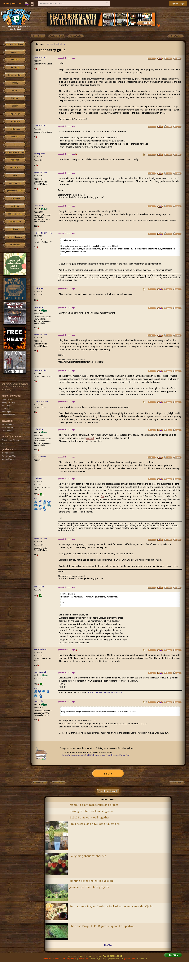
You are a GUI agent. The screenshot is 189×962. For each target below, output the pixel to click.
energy (15, 83)
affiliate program (69, 959)
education (15, 168)
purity (15, 106)
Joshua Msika (40, 58)
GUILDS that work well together (89, 817)
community (15, 121)
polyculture (60, 44)
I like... (36, 499)
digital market (15, 214)
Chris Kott (39, 478)
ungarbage (15, 114)
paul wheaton (129, 959)
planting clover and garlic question (91, 880)
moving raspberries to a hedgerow (91, 811)
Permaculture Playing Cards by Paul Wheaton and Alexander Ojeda (111, 906)
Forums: (40, 44)
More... (108, 945)
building (15, 67)
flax (102, 496)
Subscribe (16, 4)
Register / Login (178, 4)
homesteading (15, 75)
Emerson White (41, 401)
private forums (15, 237)
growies (14, 52)
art (14, 145)
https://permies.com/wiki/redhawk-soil (105, 692)
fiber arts (14, 137)
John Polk (38, 701)
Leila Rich (38, 205)
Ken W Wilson (40, 649)
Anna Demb (39, 587)
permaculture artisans (14, 152)
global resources (15, 191)
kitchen (14, 98)
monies (15, 91)
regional (15, 160)
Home (6, 3)
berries (50, 44)
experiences (15, 183)
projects (15, 206)
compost (90, 438)
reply (108, 773)
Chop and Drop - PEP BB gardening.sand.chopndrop (102, 926)
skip (15, 175)
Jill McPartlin (40, 457)
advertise (56, 959)
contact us (47, 959)
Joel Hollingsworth (43, 233)
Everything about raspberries (88, 856)
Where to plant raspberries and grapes (94, 804)
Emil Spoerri (39, 154)
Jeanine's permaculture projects (89, 887)
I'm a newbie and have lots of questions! (95, 823)
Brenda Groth (40, 173)
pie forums (15, 229)
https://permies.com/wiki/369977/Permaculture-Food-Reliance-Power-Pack (96, 755)
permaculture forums (15, 44)
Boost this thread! (108, 791)
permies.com (15, 222)
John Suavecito (41, 672)
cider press (15, 198)
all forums (15, 245)
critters (14, 60)
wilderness (15, 129)
